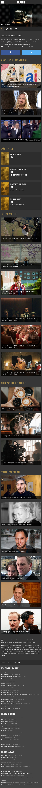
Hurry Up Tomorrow (5, 701)
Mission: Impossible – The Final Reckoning (10, 703)
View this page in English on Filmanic (11, 35)
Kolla (2, 775)
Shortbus (3, 737)
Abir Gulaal (3, 688)
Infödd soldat (4, 721)
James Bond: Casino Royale (7, 733)
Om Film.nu (4, 755)
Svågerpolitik (4, 784)
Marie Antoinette (5, 742)
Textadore (3, 780)
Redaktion (3, 759)
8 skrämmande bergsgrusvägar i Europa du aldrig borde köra (15, 778)
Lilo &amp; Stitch (5, 706)
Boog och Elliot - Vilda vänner (8, 746)
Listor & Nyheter (9, 214)
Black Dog (3, 672)
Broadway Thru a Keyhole (19, 42)
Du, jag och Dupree (5, 739)
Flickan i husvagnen (5, 744)
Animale (3, 696)
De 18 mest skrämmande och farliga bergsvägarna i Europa (14, 773)
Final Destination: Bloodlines (7, 699)
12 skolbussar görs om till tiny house (9, 771)
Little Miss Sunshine (5, 735)
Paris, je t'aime (4, 723)
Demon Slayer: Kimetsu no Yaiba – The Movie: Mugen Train (14, 694)
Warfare (3, 683)
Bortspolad (3, 730)
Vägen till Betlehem (5, 726)
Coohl (2, 769)
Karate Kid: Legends (5, 708)
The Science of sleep (5, 728)
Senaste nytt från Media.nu (14, 60)
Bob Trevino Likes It (5, 674)
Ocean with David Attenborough (8, 685)
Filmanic (3, 766)
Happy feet (3, 719)
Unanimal (3, 681)
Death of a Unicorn (5, 690)
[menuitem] (3, 662)
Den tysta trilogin (5, 692)
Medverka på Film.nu (6, 762)
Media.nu (3, 782)
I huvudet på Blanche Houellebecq (9, 676)
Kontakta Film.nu (5, 757)
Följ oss (3, 764)
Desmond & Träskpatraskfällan (8, 717)
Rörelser (3, 678)
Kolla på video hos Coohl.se (14, 383)
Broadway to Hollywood (19, 44)
